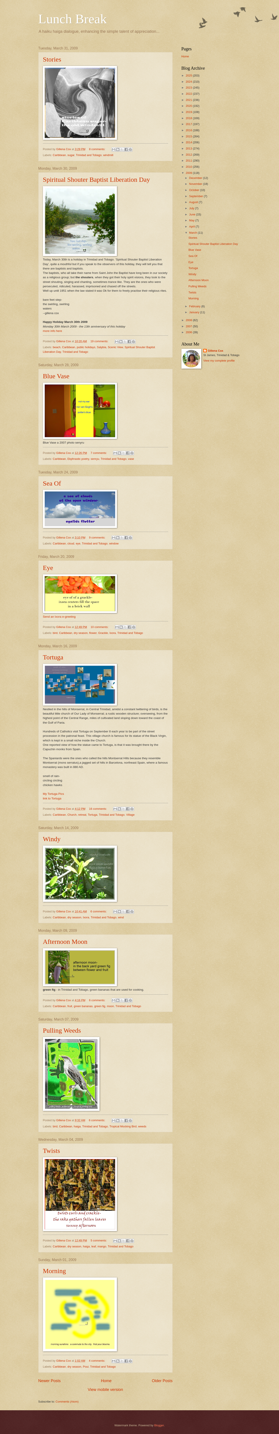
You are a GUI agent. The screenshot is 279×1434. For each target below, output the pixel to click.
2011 (189, 160)
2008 (189, 320)
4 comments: (97, 1360)
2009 (189, 173)
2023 (189, 87)
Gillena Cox (215, 350)
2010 (189, 166)
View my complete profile (219, 360)
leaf (93, 1246)
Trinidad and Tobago (89, 155)
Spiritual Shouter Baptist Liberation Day (96, 179)
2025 (189, 75)
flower (93, 633)
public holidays (86, 347)
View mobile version (105, 1389)
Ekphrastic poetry (78, 458)
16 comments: (98, 808)
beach (57, 347)
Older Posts (162, 1381)
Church (72, 814)
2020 (189, 105)
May (192, 220)
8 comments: (97, 149)
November (196, 184)
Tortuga (53, 657)
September (196, 196)
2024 (189, 81)
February (195, 306)
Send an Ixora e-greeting (59, 616)
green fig (99, 1006)
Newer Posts (49, 1381)
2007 (189, 326)
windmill (108, 155)
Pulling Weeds (62, 1030)
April (192, 226)
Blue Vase (56, 376)
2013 (189, 148)
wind (121, 917)
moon (110, 1006)
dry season (81, 633)
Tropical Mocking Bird (123, 1126)
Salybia (101, 347)
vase (131, 458)
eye (78, 543)
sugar (70, 155)
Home (106, 1381)
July (192, 208)
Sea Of (52, 483)
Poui (86, 1366)
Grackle (103, 633)
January (194, 312)
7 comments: (99, 453)
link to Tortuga (52, 798)
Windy (52, 839)
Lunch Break (72, 19)
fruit (69, 1006)
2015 (189, 136)
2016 (189, 130)
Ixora (112, 633)
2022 (189, 93)
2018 (189, 118)
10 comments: (100, 627)
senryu (95, 458)
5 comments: (99, 1240)
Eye (48, 567)
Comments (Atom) (66, 1401)
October (194, 190)
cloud (70, 543)
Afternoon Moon (65, 941)
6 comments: (99, 911)
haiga (77, 1126)
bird (55, 633)
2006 (189, 332)
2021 (189, 100)
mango (102, 1246)
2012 (189, 154)
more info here (52, 331)
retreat (82, 814)
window (114, 543)
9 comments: (97, 537)
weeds (142, 1126)
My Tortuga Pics (53, 793)
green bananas (83, 1006)
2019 (189, 112)
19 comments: (100, 341)
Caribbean (59, 155)
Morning (54, 1270)
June (192, 214)
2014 (189, 142)
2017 (189, 124)
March (193, 232)
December (196, 178)
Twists (51, 1150)
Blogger (159, 1425)
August (194, 202)
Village (130, 814)
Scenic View (115, 347)
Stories (52, 59)
